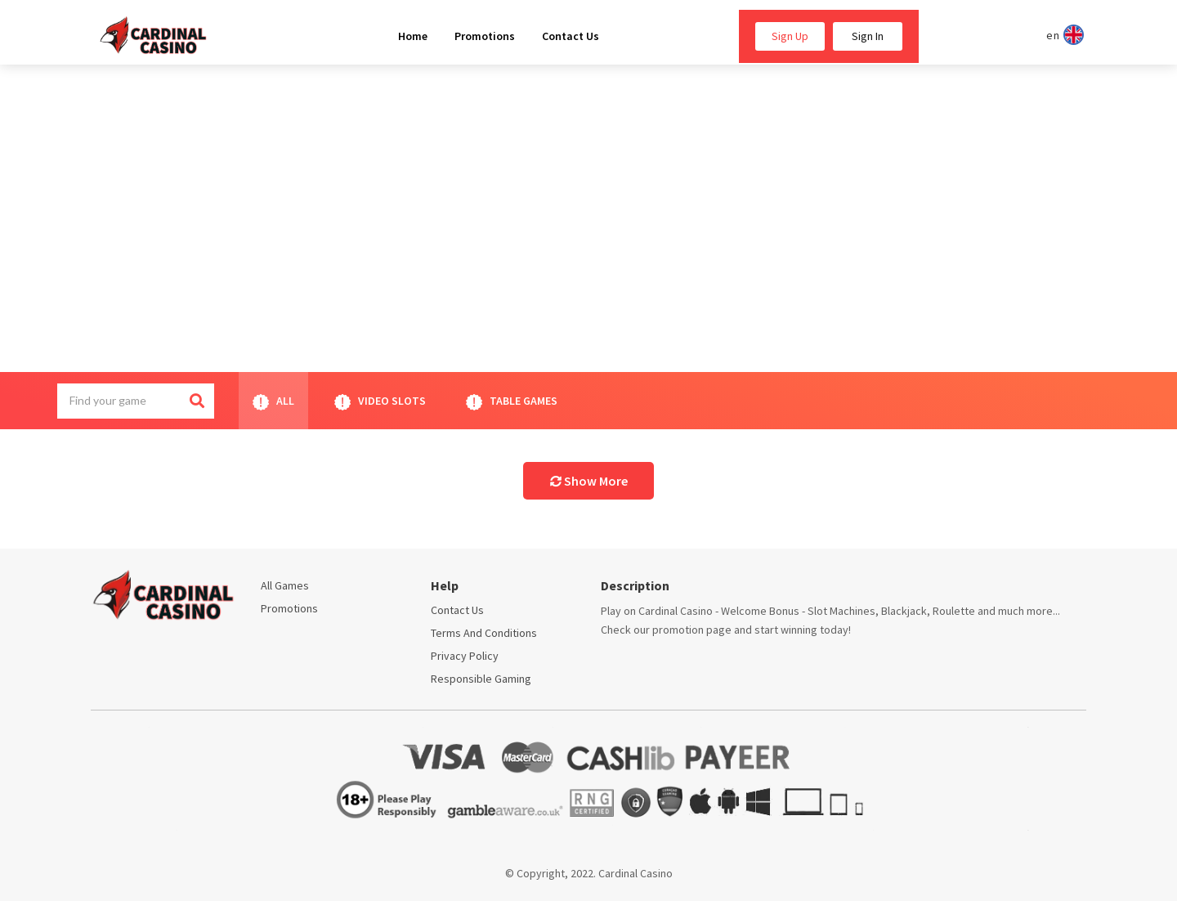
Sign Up (790, 36)
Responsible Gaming (481, 678)
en (1062, 35)
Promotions (289, 608)
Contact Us (457, 610)
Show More (589, 481)
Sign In (868, 36)
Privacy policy (465, 655)
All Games (285, 585)
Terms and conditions (484, 632)
